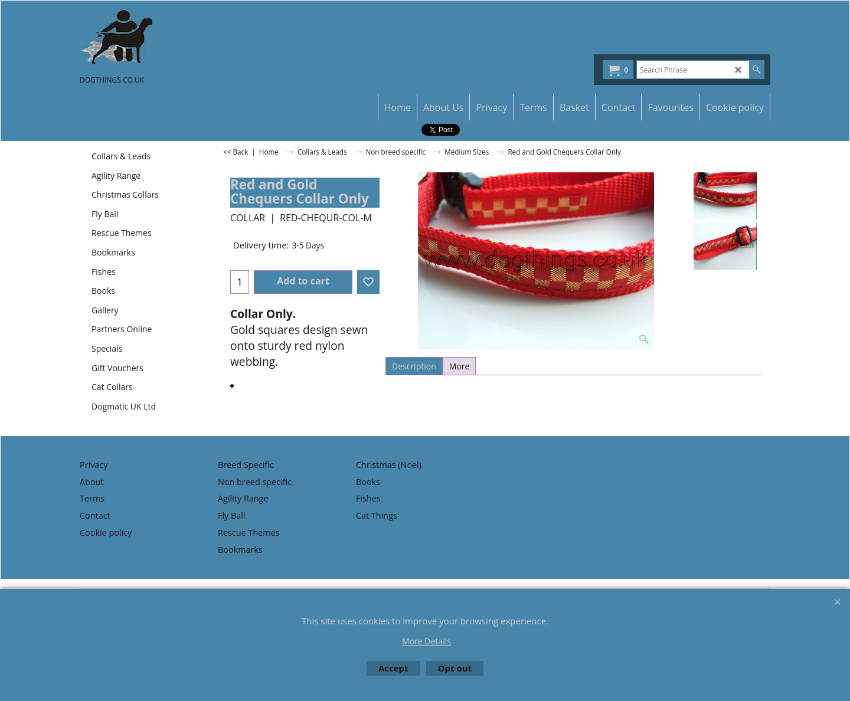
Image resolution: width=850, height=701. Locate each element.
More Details (426, 641)
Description (414, 366)
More (459, 366)
